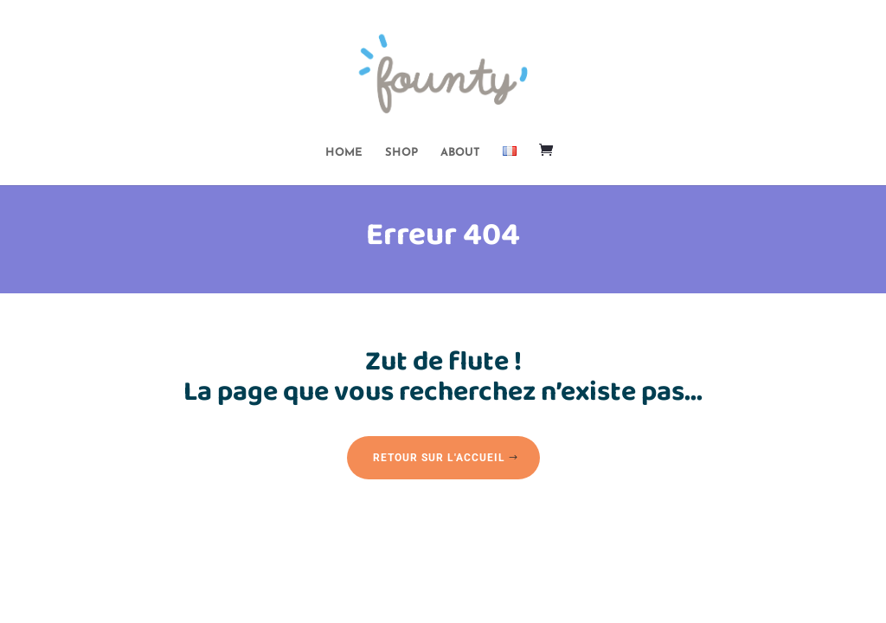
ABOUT (460, 152)
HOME (344, 152)
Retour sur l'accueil (439, 458)
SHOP (401, 152)
